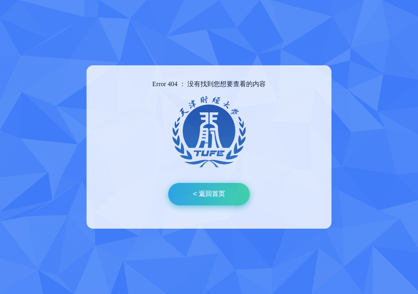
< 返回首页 (209, 193)
